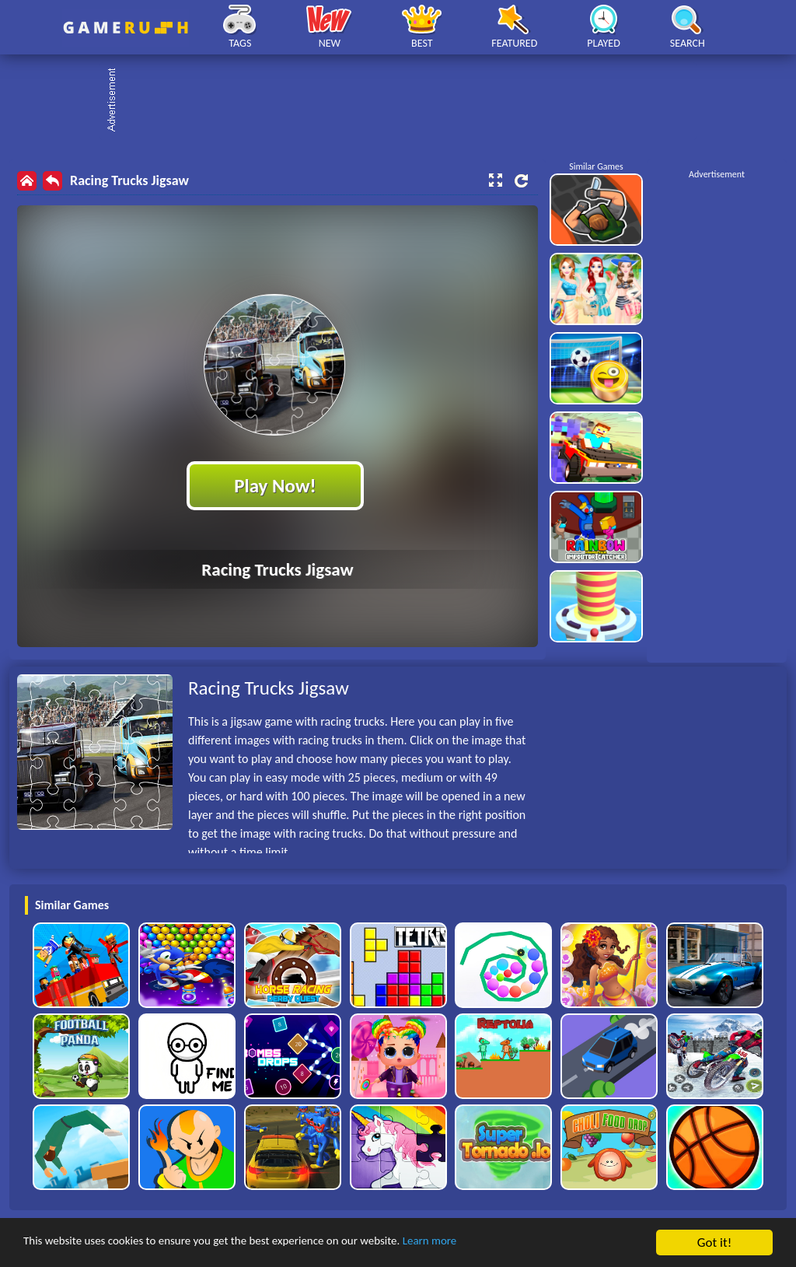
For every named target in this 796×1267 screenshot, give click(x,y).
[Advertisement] (406, 101)
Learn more (485, 1243)
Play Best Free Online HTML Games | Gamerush (125, 28)
